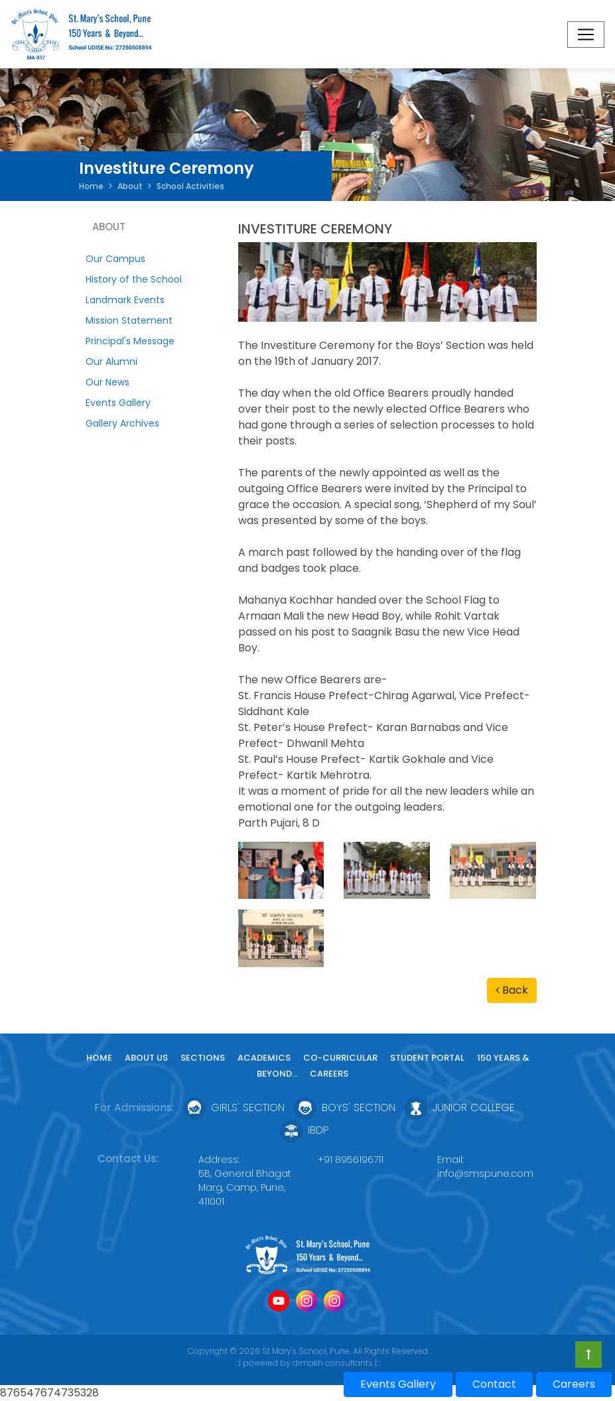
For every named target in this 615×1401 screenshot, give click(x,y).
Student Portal (427, 1057)
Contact (494, 1384)
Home (91, 186)
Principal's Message (130, 341)
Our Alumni (111, 361)
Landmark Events (125, 299)
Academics (264, 1057)
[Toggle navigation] (585, 34)
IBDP (304, 1130)
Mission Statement (129, 320)
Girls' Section (234, 1107)
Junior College (460, 1107)
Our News (107, 382)
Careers (329, 1073)
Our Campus (115, 258)
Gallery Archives (122, 423)
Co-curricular (340, 1057)
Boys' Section (344, 1107)
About (130, 186)
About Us (146, 1057)
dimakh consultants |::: (337, 1362)
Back (512, 990)
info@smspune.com (485, 1173)
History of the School (134, 279)
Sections (202, 1057)
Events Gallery (118, 402)
